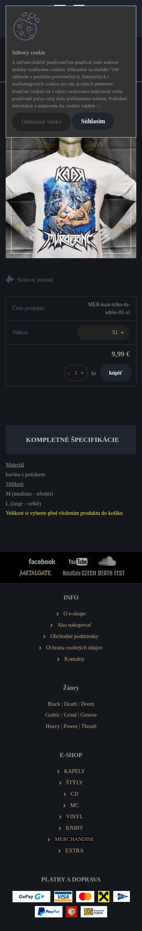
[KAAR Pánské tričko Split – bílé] (71, 193)
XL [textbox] (115, 332)
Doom (88, 704)
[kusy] (76, 372)
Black (53, 704)
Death (70, 704)
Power (71, 726)
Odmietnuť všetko (41, 122)
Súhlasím (93, 121)
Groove (88, 715)
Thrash (89, 726)
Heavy (52, 726)
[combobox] (103, 332)
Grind (70, 715)
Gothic (52, 715)
